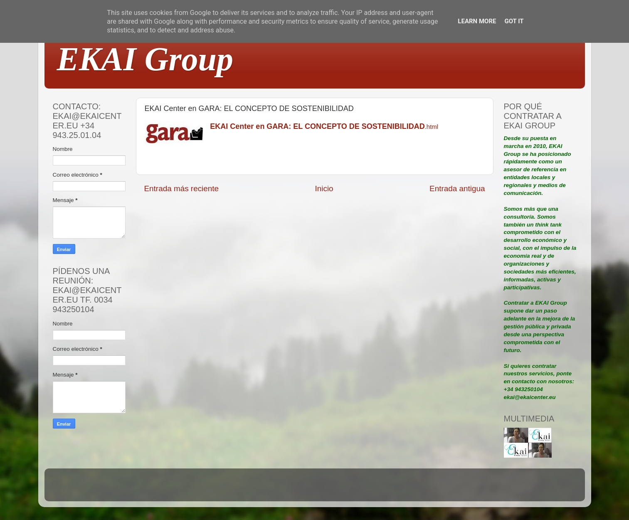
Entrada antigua (457, 188)
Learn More (477, 21)
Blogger (368, 488)
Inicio (324, 188)
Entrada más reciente (181, 188)
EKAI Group (145, 59)
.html (324, 126)
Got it (513, 21)
